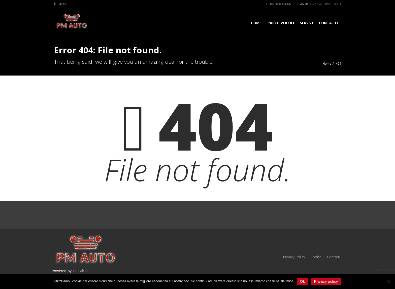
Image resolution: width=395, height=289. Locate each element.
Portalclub (81, 270)
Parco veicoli (281, 22)
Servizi (306, 22)
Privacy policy (326, 281)
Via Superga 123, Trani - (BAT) (319, 4)
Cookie (316, 257)
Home (256, 22)
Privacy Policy (294, 257)
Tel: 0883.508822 (278, 4)
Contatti (328, 22)
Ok (302, 281)
